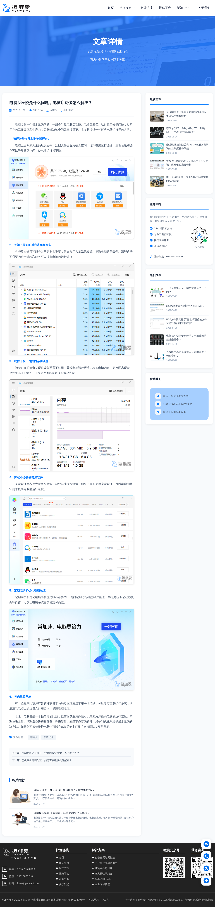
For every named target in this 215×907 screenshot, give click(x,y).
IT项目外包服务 (102, 868)
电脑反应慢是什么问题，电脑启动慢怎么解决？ (62, 813)
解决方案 (147, 7)
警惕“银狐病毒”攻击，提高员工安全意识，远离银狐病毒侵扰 (187, 162)
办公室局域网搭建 (103, 857)
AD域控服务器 (101, 879)
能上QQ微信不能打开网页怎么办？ (185, 305)
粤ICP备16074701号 (73, 899)
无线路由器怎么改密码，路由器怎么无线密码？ (186, 354)
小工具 (105, 899)
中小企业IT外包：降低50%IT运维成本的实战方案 (187, 179)
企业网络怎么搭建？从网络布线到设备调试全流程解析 (186, 114)
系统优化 (49, 737)
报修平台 (165, 7)
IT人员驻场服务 (102, 873)
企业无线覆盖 (101, 884)
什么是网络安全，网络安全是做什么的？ (186, 290)
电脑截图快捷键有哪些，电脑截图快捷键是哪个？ (186, 337)
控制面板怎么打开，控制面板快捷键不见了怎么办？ (50, 752)
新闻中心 (184, 7)
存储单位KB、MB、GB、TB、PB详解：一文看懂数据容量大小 (186, 130)
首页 (111, 7)
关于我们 (204, 7)
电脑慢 (33, 737)
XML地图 (94, 899)
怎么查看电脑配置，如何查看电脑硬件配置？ (47, 760)
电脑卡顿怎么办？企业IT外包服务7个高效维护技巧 (64, 790)
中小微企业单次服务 (105, 862)
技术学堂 (119, 59)
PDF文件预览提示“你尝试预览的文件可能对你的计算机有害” (186, 321)
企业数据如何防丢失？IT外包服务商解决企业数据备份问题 (187, 146)
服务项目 (127, 7)
